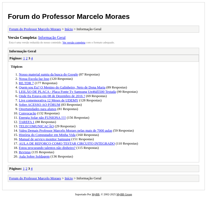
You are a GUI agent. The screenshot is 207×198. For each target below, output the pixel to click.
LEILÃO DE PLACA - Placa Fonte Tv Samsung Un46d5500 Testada (67, 92)
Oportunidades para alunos (37, 109)
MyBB (95, 194)
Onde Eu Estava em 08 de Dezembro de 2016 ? (52, 96)
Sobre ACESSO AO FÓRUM (39, 105)
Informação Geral (51, 37)
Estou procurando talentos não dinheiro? (47, 148)
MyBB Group (124, 194)
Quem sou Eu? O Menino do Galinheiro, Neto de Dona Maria (62, 87)
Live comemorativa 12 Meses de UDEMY (48, 100)
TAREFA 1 (26, 122)
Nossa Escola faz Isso (34, 79)
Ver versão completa (74, 42)
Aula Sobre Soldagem (34, 156)
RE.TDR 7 (26, 83)
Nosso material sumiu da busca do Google (48, 74)
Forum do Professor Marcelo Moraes (69, 16)
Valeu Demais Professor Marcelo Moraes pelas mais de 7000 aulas (65, 130)
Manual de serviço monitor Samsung (44, 139)
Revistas (25, 152)
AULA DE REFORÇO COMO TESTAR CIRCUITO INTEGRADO (67, 143)
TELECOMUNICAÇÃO (36, 126)
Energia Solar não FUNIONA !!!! (42, 117)
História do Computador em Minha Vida (47, 135)
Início (69, 29)
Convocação (27, 113)
